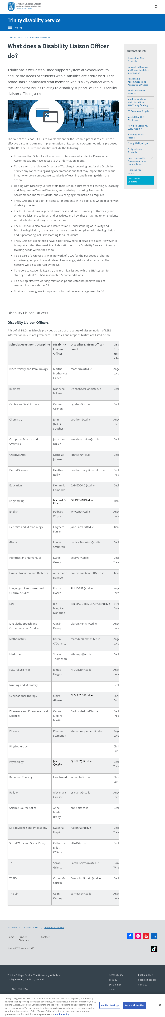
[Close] (159, 1008)
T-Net (112, 989)
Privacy (113, 979)
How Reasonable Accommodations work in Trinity (137, 161)
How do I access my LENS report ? (138, 127)
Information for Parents (136, 136)
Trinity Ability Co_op (138, 143)
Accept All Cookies (134, 1008)
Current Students (16, 37)
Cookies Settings (147, 979)
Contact (45, 936)
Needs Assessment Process (137, 92)
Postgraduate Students (135, 151)
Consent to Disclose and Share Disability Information (138, 70)
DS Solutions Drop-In (138, 111)
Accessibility (116, 974)
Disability (12, 927)
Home (11, 936)
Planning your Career (135, 171)
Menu (15, 27)
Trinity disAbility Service (34, 20)
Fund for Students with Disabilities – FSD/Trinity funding (138, 102)
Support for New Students (136, 59)
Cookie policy (145, 974)
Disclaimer (115, 984)
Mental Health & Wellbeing (136, 118)
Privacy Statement (24, 938)
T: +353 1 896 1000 (18, 988)
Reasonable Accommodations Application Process (138, 81)
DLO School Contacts (40, 37)
